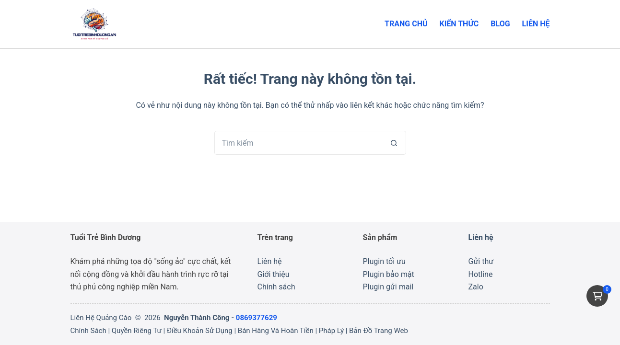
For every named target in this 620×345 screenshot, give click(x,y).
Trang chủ (406, 23)
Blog (500, 23)
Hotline (480, 274)
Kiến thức (459, 23)
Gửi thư (481, 261)
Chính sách (276, 286)
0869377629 (256, 317)
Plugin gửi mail (388, 286)
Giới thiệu (273, 274)
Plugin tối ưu (384, 261)
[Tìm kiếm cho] (298, 143)
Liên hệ (536, 23)
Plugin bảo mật (388, 274)
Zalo (475, 286)
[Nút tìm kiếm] (394, 143)
